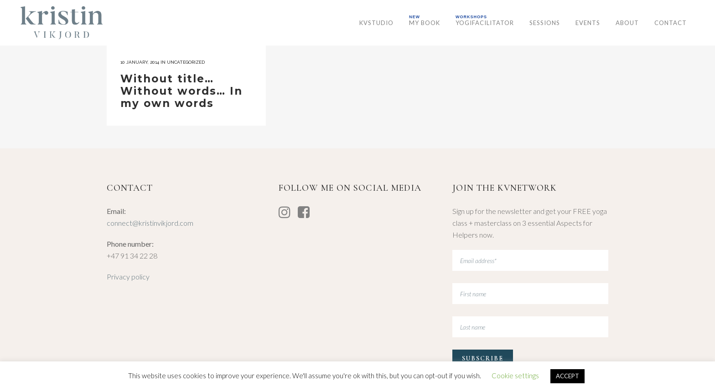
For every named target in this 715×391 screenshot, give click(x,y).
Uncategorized (186, 62)
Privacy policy (128, 276)
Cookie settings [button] (515, 375)
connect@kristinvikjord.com (150, 222)
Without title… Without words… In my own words (181, 91)
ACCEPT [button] (567, 376)
